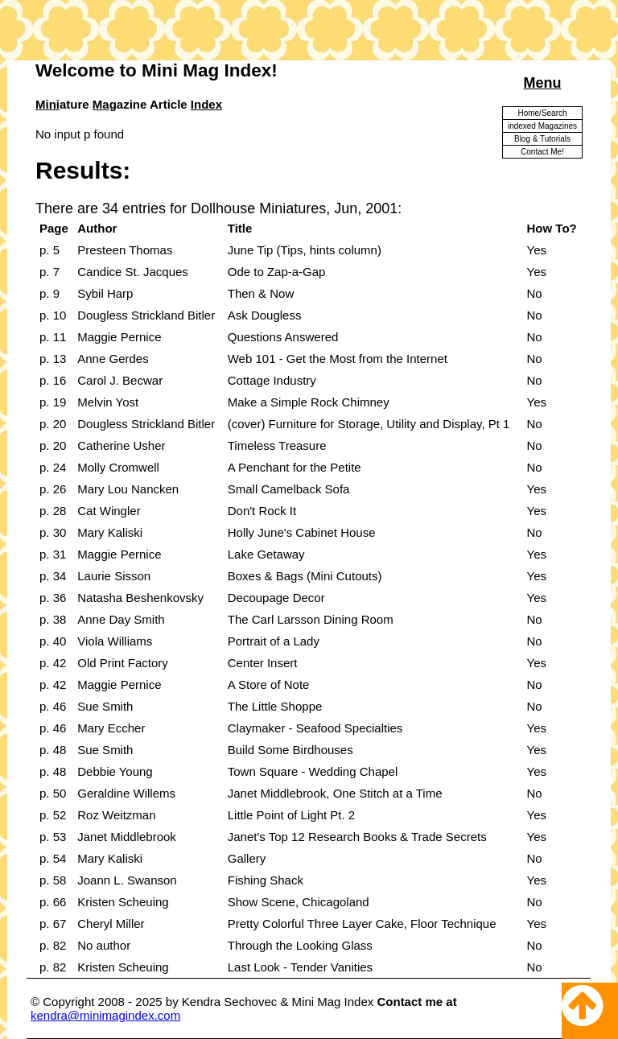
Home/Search (541, 113)
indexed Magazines (542, 126)
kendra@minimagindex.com (105, 1015)
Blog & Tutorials (542, 138)
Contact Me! (542, 151)
